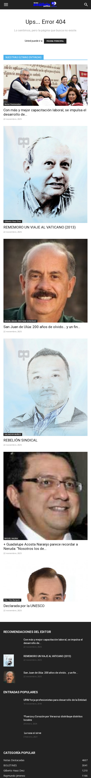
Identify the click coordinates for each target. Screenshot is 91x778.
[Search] (86, 4)
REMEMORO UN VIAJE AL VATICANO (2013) (39, 227)
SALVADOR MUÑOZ (12, 434)
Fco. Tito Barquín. (12, 600)
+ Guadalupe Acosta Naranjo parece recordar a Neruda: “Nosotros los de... (40, 546)
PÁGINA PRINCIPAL (55, 41)
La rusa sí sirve (32, 733)
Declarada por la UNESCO (23, 606)
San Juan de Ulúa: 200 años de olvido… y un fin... (41, 327)
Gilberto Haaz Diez (12, 221)
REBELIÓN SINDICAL (20, 440)
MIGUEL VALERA (11, 538)
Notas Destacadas (12, 104)
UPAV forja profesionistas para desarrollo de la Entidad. (55, 700)
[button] (5, 4)
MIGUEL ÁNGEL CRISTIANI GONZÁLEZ (20, 321)
